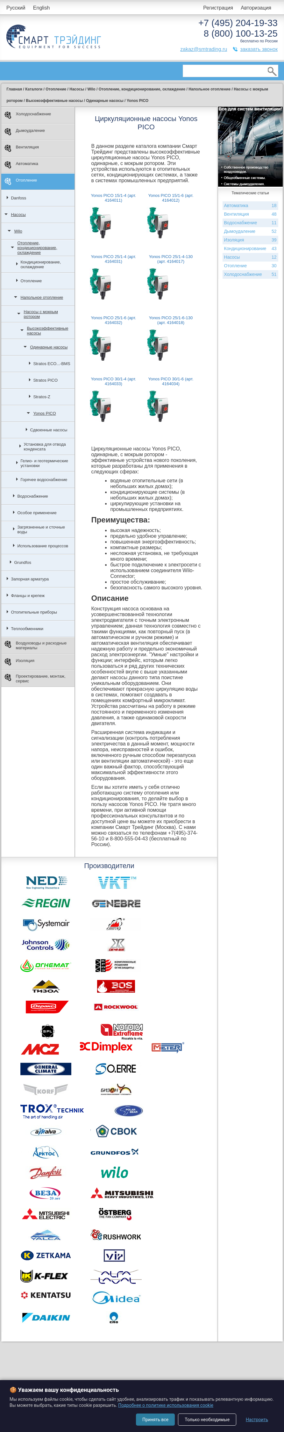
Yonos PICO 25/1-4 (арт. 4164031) (113, 259)
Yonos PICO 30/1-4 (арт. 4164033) (113, 381)
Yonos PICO (44, 413)
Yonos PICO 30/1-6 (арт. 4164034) (171, 381)
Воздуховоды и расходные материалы (35, 645)
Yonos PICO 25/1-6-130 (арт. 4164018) (171, 320)
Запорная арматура (30, 579)
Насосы (18, 214)
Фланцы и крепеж (28, 595)
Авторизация (256, 8)
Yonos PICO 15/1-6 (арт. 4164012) (171, 198)
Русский (15, 8)
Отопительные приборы (34, 612)
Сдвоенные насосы (48, 430)
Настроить (257, 1419)
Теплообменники (27, 628)
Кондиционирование (250, 248)
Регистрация (218, 8)
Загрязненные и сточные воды (41, 529)
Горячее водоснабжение (43, 479)
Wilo (18, 231)
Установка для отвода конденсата (45, 446)
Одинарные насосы (48, 347)
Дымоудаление (24, 131)
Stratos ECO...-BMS (51, 363)
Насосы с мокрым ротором (41, 314)
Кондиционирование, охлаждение (40, 264)
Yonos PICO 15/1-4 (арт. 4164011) (113, 198)
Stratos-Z (41, 396)
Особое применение (36, 512)
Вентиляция (21, 148)
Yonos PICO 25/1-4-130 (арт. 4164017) (171, 259)
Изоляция (19, 662)
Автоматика (21, 165)
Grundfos (22, 562)
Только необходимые (207, 1419)
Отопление (20, 181)
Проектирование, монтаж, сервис (34, 678)
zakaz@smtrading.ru (203, 49)
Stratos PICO (45, 380)
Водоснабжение (32, 496)
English (41, 8)
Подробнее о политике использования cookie (165, 1405)
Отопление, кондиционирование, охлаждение (37, 248)
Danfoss (18, 198)
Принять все (155, 1419)
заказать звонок (259, 49)
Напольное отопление (41, 297)
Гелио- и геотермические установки (44, 463)
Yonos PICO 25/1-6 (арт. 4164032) (113, 320)
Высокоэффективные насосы (47, 330)
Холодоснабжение (27, 115)
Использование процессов (42, 545)
